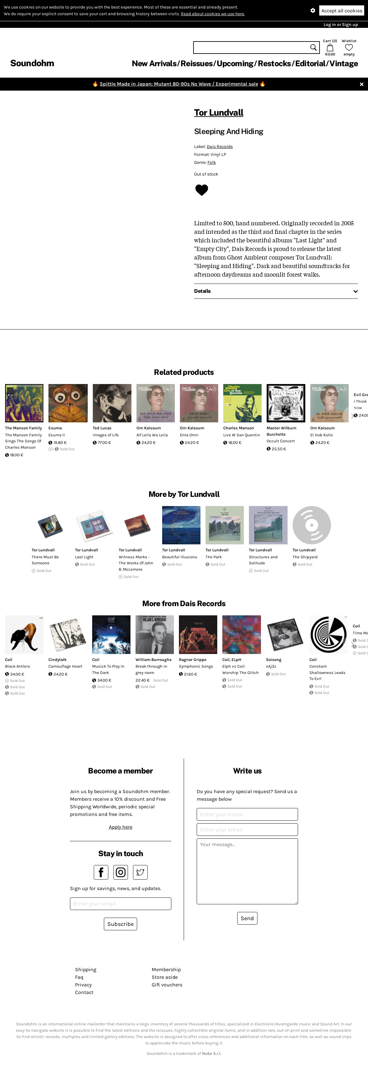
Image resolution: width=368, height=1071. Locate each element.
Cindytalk (57, 659)
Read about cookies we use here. (213, 13)
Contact (84, 992)
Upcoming (235, 63)
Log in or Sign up (341, 24)
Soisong (274, 659)
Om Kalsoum (148, 428)
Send (247, 918)
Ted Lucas (102, 428)
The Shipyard (305, 557)
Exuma (55, 428)
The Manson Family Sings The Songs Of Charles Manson (23, 441)
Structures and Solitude (263, 560)
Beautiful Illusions (179, 557)
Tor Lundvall (218, 112)
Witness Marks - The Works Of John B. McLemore (136, 563)
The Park (214, 557)
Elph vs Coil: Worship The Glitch (240, 669)
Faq (79, 977)
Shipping (85, 969)
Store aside (165, 977)
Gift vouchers (167, 985)
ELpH (236, 659)
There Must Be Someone (45, 560)
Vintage (343, 63)
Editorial (310, 63)
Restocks (274, 63)
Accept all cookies (341, 11)
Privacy (83, 985)
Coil (8, 659)
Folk (211, 162)
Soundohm (32, 63)
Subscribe (120, 923)
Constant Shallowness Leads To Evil (327, 672)
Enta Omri (189, 435)
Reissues (197, 63)
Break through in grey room (151, 669)
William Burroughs (154, 659)
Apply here (120, 827)
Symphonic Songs (196, 666)
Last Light (84, 557)
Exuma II (56, 435)
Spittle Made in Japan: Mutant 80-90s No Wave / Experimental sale (179, 84)
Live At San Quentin (241, 435)
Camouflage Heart (65, 666)
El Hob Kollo (321, 435)
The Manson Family (23, 428)
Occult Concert (281, 441)
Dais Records (220, 146)
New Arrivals (154, 63)
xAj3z (271, 666)
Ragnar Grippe (192, 659)
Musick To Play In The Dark (108, 669)
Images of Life (106, 435)
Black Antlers (17, 666)
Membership (166, 969)
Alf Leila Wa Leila (152, 435)
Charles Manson (238, 428)
